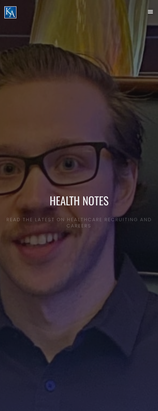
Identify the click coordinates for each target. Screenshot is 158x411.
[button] (150, 9)
